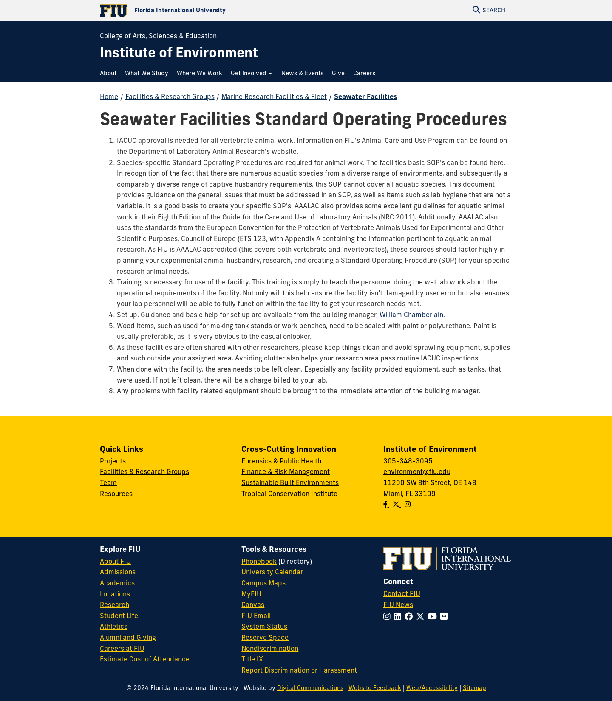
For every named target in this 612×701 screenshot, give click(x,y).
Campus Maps (263, 583)
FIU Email (256, 616)
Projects (113, 461)
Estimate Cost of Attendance (145, 659)
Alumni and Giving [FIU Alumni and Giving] (128, 638)
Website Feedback (374, 688)
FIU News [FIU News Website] (398, 605)
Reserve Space (265, 638)
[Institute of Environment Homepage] (179, 54)
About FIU (115, 562)
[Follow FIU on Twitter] (422, 617)
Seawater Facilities (365, 97)
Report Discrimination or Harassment (299, 670)
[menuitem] (110, 73)
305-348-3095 (408, 461)
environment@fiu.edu (416, 472)
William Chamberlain (411, 315)
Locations (115, 594)
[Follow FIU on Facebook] (410, 617)
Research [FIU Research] (114, 605)
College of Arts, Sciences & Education (158, 36)
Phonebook (259, 562)
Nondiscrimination (269, 649)
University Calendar (272, 572)
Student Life (119, 616)
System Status (264, 627)
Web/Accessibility (432, 688)
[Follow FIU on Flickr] (445, 617)
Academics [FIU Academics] (117, 583)
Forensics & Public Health (281, 461)
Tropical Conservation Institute (289, 494)
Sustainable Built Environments (290, 483)
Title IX (252, 659)
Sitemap (474, 688)
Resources (116, 494)
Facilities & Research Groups (170, 97)
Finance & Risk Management (285, 472)
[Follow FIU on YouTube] (434, 617)
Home (109, 97)
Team (108, 483)
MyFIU (251, 594)
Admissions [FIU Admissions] (118, 572)
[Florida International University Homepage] (203, 11)
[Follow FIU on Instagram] (388, 617)
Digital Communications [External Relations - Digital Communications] (310, 688)
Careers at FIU (122, 649)
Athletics (114, 627)
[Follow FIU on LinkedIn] (399, 617)
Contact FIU (401, 594)
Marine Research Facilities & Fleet (274, 97)
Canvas (252, 605)
